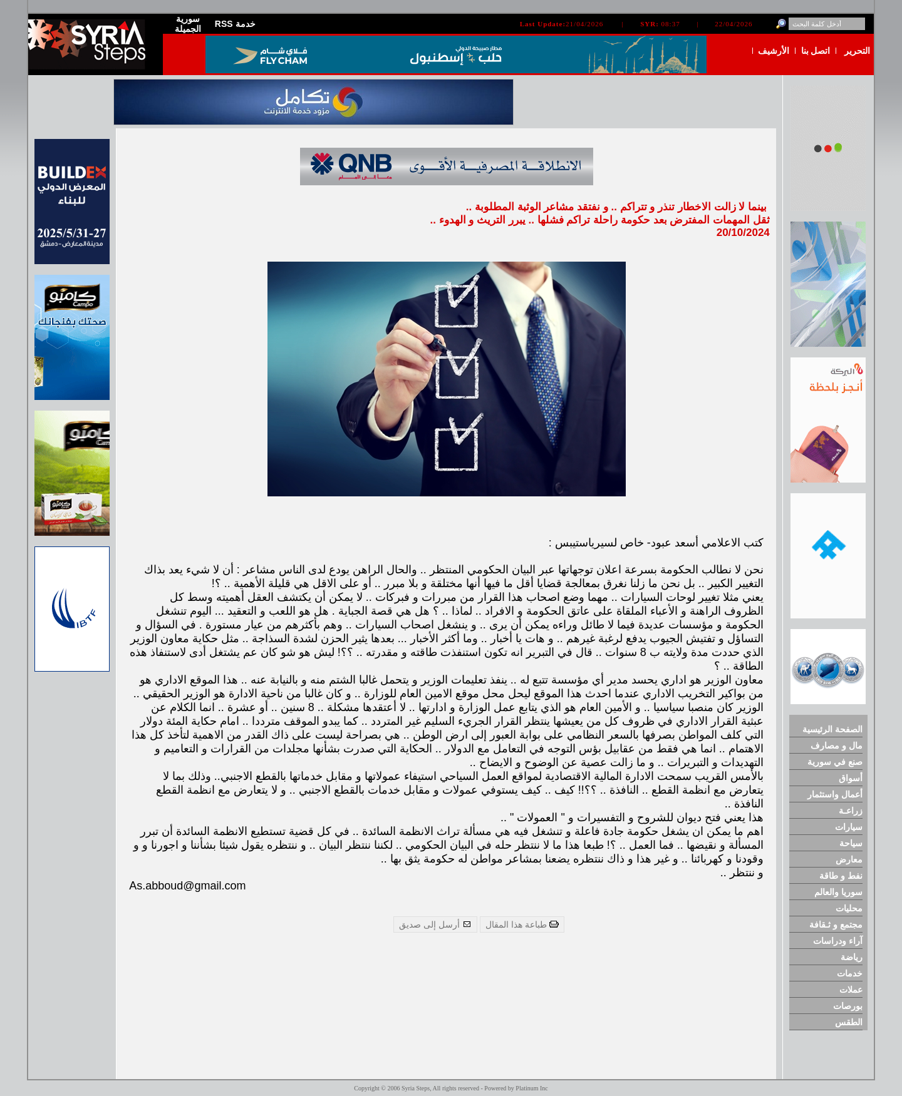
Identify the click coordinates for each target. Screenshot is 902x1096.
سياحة (851, 843)
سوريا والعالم (838, 892)
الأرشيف (773, 51)
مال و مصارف (837, 745)
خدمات (850, 973)
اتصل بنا (816, 51)
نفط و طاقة (841, 876)
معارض (849, 859)
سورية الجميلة (188, 24)
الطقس (849, 1022)
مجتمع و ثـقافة (836, 924)
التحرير (857, 51)
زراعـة (851, 811)
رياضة (852, 957)
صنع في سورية (835, 762)
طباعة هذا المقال (522, 924)
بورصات (848, 1006)
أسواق (851, 778)
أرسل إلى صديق (435, 924)
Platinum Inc (531, 1088)
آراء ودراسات (838, 941)
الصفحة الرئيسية (832, 729)
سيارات (849, 827)
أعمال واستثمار (835, 794)
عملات (851, 990)
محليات (849, 908)
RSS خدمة (235, 24)
